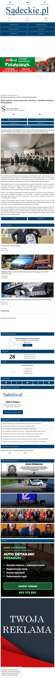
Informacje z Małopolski (41, 24)
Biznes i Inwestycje (41, 29)
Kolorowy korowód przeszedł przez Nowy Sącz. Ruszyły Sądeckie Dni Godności (21, 436)
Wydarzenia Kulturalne (14, 29)
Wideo (27, 3)
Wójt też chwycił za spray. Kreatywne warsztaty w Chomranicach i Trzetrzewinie (22, 423)
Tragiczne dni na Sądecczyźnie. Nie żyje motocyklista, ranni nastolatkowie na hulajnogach (24, 441)
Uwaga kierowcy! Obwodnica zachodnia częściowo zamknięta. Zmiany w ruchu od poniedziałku (25, 439)
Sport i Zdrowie (13, 33)
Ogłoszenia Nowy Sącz (10, 3)
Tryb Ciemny (27, 19)
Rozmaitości (41, 33)
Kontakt (27, 345)
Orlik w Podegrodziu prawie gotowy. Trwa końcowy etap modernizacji (19, 428)
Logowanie (46, 19)
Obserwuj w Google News (13, 412)
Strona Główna (4, 95)
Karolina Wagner (14, 108)
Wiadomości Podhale (45, 3)
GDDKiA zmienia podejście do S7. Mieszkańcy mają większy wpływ (18, 426)
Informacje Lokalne (14, 24)
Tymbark (14, 218)
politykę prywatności (12, 675)
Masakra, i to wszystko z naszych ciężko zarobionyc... (17, 452)
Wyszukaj (9, 19)
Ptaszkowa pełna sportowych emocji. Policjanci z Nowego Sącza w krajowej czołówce (23, 433)
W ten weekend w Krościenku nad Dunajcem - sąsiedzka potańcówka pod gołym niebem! (24, 431)
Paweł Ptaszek (40, 218)
